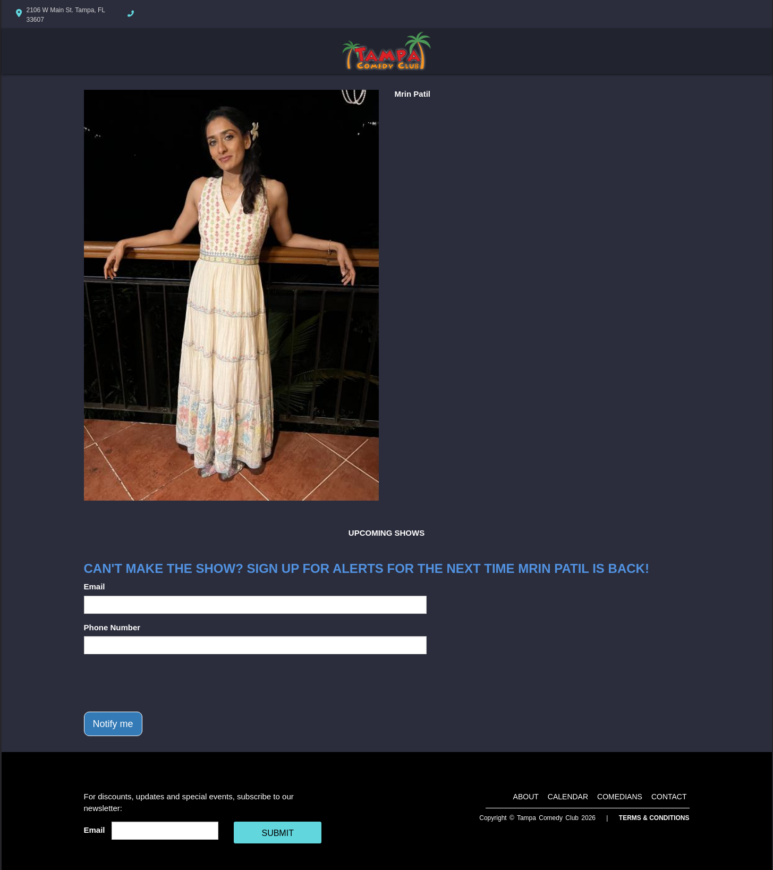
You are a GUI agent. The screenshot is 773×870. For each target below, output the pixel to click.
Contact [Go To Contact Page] (669, 796)
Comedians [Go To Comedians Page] (619, 796)
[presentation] (164, 683)
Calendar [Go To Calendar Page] (568, 796)
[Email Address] (165, 831)
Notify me (113, 724)
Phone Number (112, 627)
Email (94, 586)
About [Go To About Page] (526, 796)
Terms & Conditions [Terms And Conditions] (654, 818)
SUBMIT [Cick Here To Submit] (277, 833)
